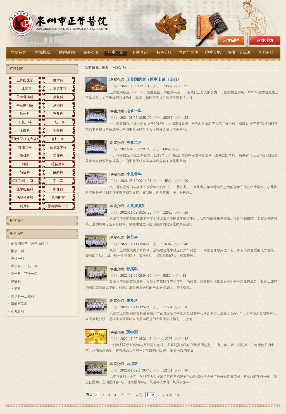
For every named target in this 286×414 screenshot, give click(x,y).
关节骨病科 (24, 97)
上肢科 (25, 131)
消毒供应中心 (58, 206)
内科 (25, 164)
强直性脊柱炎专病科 (25, 139)
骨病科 (132, 269)
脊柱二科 (25, 147)
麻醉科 (58, 172)
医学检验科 (24, 189)
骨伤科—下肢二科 (24, 266)
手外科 (58, 131)
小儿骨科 (134, 174)
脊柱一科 (58, 139)
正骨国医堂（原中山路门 (29, 243)
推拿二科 (134, 142)
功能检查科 (24, 198)
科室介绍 (120, 67)
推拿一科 (134, 111)
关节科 (132, 237)
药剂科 (25, 206)
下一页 (126, 395)
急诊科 (25, 172)
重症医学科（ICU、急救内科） (25, 181)
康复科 (132, 300)
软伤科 (25, 114)
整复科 (58, 114)
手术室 (58, 181)
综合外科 (58, 164)
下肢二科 (58, 122)
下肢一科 (25, 122)
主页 (105, 67)
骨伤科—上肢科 (22, 296)
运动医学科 (58, 147)
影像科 (58, 189)
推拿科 (58, 80)
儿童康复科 (136, 206)
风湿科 (132, 363)
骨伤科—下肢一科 (24, 274)
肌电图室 (58, 198)
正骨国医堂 (24, 80)
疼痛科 (58, 156)
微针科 (25, 156)
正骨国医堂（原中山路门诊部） (153, 79)
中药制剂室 (24, 105)
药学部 (132, 332)
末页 (138, 395)
